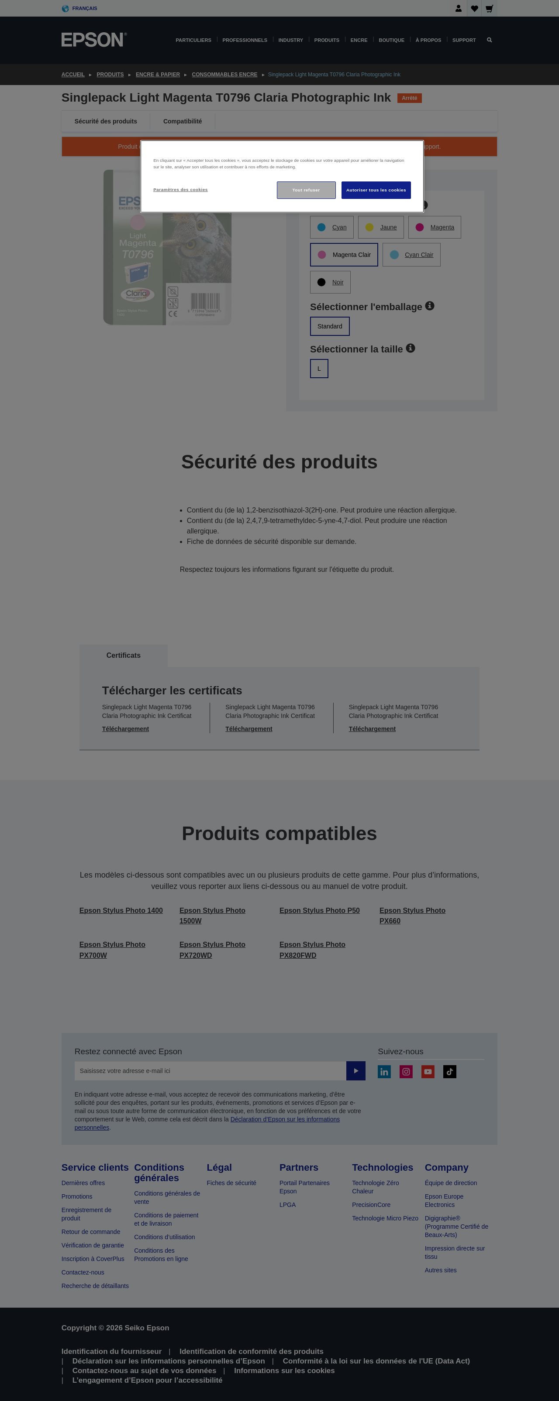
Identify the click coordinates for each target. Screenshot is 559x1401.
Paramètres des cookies (180, 189)
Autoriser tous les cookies (376, 190)
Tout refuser (306, 190)
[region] (282, 176)
